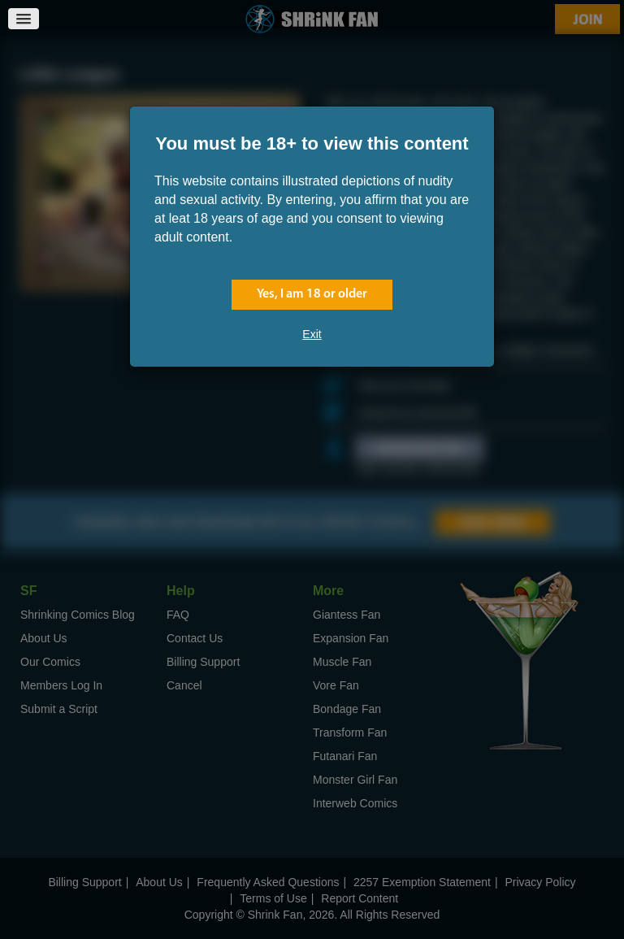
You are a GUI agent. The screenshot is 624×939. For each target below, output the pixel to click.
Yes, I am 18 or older (312, 294)
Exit (311, 334)
